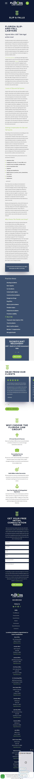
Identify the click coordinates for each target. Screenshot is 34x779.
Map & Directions (17, 643)
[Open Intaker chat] (20, 778)
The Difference (16, 612)
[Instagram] (18, 606)
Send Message (17, 584)
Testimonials (16, 623)
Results (16, 620)
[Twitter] (20, 606)
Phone (7, 551)
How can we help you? (10, 564)
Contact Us (16, 628)
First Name (8, 542)
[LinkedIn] (13, 606)
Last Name (8, 546)
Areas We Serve (16, 618)
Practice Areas (16, 615)
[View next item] (18, 352)
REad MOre (17, 356)
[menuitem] (17, 282)
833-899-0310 (17, 600)
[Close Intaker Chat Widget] (33, 750)
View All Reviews (12, 409)
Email (7, 555)
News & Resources (16, 626)
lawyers (16, 61)
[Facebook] (16, 606)
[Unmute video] (26, 762)
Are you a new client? (10, 559)
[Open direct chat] (31, 750)
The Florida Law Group (10, 57)
